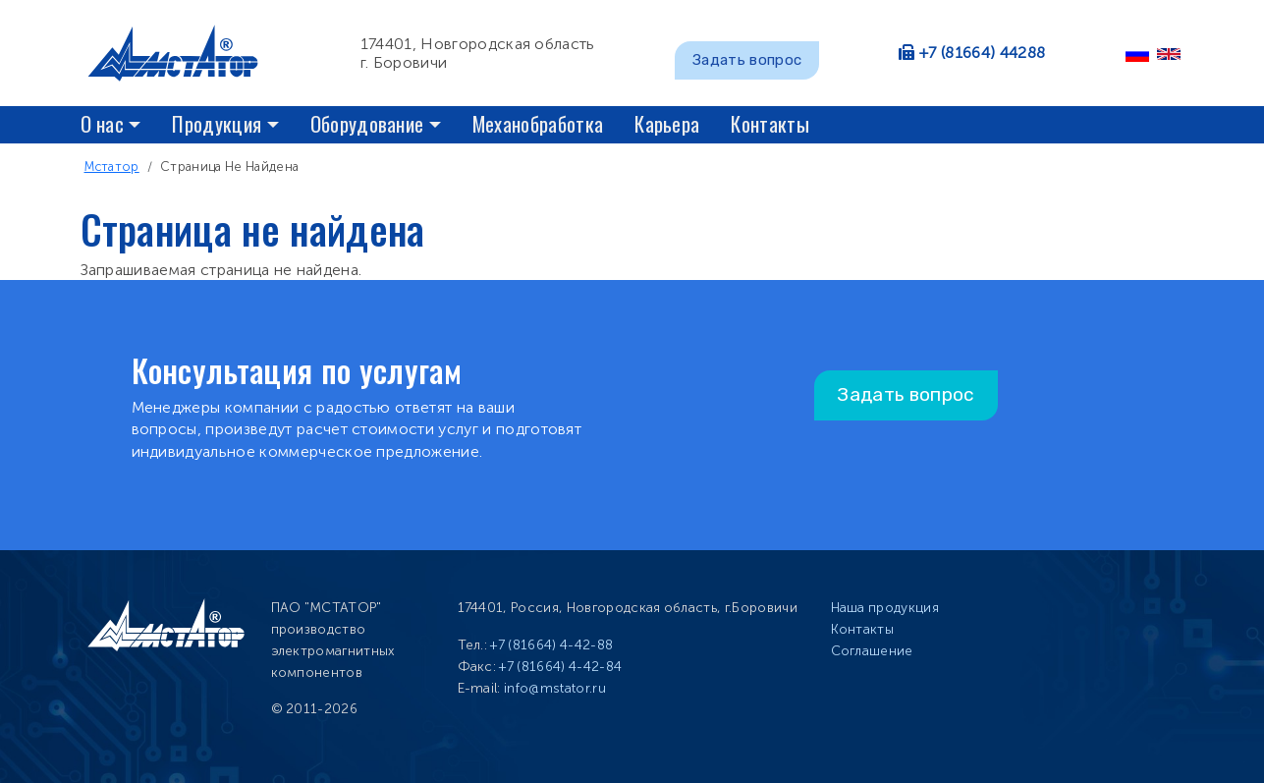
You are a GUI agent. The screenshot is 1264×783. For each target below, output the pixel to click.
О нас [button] (103, 123)
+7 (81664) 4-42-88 (551, 645)
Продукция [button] (216, 123)
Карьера (666, 123)
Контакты (770, 123)
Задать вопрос (746, 60)
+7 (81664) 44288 (982, 52)
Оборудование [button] (367, 123)
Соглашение (872, 651)
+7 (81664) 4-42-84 (560, 666)
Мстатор (111, 166)
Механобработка (537, 123)
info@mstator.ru (555, 688)
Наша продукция (885, 607)
